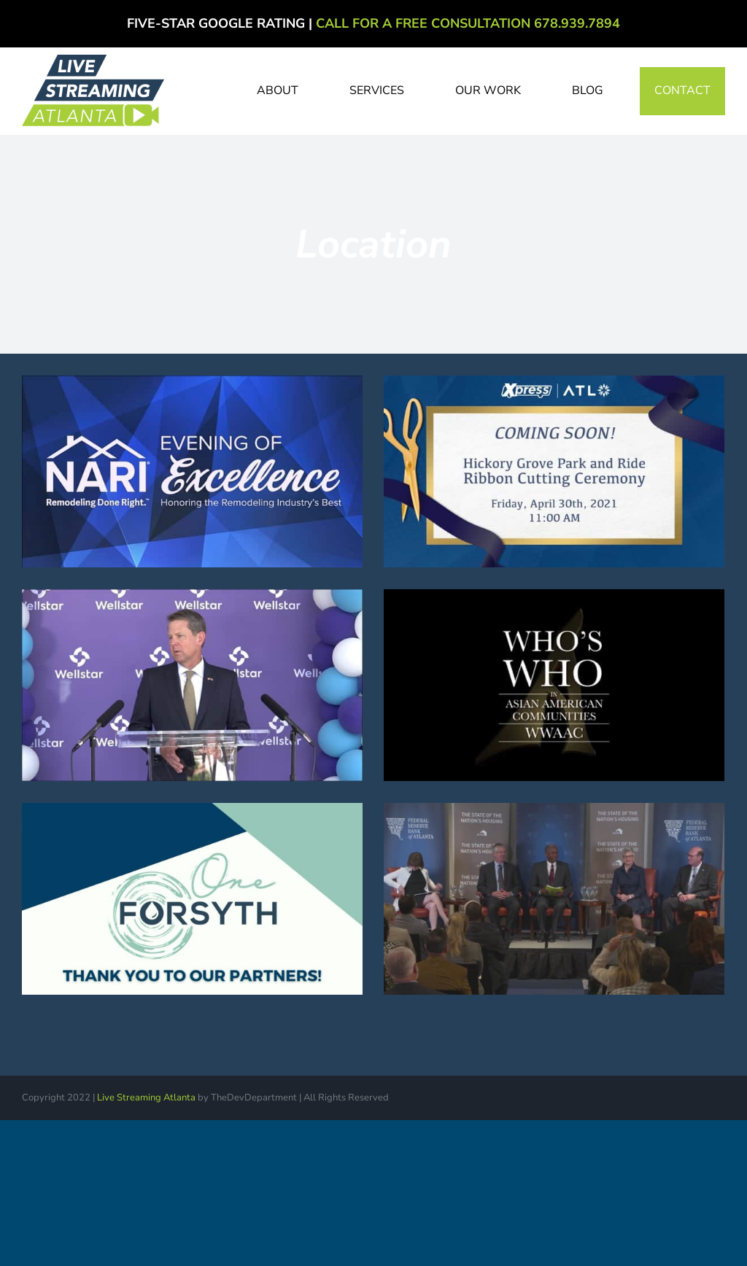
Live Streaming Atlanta (146, 1097)
